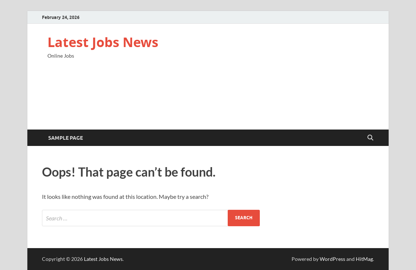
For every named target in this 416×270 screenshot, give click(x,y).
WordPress (332, 259)
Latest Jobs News (102, 42)
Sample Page (65, 138)
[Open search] (370, 138)
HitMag (364, 259)
